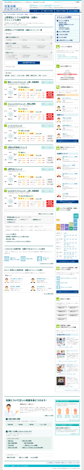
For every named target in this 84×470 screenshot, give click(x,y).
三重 (73, 246)
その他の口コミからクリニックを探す (67, 141)
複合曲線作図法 (26, 47)
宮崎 (65, 257)
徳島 (65, 254)
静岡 (68, 246)
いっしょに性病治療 (43, 57)
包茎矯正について (75, 433)
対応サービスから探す (66, 287)
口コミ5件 (38, 90)
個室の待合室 (26, 57)
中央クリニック (71, 377)
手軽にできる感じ (25, 130)
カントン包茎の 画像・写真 (75, 412)
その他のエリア (11, 222)
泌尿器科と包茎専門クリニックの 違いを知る (66, 25)
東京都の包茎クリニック (13, 217)
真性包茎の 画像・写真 (67, 412)
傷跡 (64, 106)
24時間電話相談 (26, 55)
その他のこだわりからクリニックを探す (67, 292)
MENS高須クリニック (72, 364)
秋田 (73, 235)
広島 (73, 252)
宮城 (70, 235)
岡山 (70, 252)
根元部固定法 (41, 47)
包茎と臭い (11, 441)
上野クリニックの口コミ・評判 (66, 347)
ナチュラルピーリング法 (13, 47)
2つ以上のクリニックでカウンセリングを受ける (18, 241)
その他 (8, 49)
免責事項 (13, 465)
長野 (65, 240)
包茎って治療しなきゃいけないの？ (20, 431)
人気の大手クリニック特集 (66, 40)
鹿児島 (68, 257)
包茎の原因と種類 (14, 419)
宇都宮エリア (61, 311)
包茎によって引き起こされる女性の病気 (32, 447)
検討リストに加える (47, 82)
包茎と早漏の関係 (12, 443)
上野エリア (73, 311)
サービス (44, 75)
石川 (70, 239)
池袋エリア (61, 315)
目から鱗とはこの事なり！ (16, 278)
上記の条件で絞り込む (28, 62)
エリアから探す (20, 14)
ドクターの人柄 (20, 75)
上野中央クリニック (15, 169)
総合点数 (7, 75)
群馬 (70, 242)
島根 (68, 252)
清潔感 (27, 75)
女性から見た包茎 (12, 447)
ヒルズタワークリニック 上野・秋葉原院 (23, 191)
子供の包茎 (11, 445)
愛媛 (70, 254)
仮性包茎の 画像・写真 (59, 412)
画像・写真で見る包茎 (74, 420)
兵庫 (73, 248)
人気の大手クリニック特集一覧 (72, 390)
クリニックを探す (11, 14)
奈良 (76, 248)
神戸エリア (61, 319)
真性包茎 (25, 40)
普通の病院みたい (25, 87)
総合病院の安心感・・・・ (43, 278)
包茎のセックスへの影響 (31, 445)
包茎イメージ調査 (23, 457)
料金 (40, 75)
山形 (76, 235)
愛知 (70, 246)
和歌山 (65, 250)
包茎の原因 (10, 424)
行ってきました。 (67, 98)
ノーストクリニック (15, 125)
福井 (73, 239)
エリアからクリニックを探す (67, 261)
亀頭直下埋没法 (42, 46)
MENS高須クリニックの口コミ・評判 (67, 373)
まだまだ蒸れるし (41, 286)
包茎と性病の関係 (28, 443)
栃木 (68, 242)
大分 (76, 256)
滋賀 (65, 248)
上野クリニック (71, 338)
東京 (65, 244)
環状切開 (9, 46)
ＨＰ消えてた (24, 109)
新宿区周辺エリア (11, 219)
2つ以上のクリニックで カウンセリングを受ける (64, 28)
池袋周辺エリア (37, 219)
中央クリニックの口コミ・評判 (66, 386)
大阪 (70, 248)
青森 (65, 235)
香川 (68, 254)
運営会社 (7, 465)
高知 (73, 254)
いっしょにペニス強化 (12, 58)
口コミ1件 (38, 133)
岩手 (68, 235)
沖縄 (71, 257)
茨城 (65, 242)
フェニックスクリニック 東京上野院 (21, 104)
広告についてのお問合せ (23, 465)
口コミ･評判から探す (48, 293)
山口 (76, 252)
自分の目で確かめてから (27, 196)
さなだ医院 (65, 193)
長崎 (70, 256)
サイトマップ (57, 1)
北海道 (65, 233)
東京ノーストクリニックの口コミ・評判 (67, 361)
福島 (65, 236)
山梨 (76, 239)
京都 (68, 248)
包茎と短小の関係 (26, 441)
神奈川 (68, 244)
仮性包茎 (9, 40)
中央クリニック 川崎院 (69, 165)
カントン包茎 (41, 40)
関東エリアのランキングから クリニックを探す (67, 201)
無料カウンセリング (43, 55)
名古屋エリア (73, 315)
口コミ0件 (38, 177)
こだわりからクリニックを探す (46, 263)
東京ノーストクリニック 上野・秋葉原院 (23, 82)
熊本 (73, 256)
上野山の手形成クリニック (17, 147)
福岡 (65, 256)
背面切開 (25, 46)
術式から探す (29, 258)
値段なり (23, 152)
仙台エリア (73, 307)
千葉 (76, 242)
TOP (5, 14)
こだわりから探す (63, 34)
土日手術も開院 (11, 57)
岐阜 (65, 246)
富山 (68, 239)
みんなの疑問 (34, 457)
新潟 (65, 239)
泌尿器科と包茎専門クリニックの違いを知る (17, 236)
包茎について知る (49, 415)
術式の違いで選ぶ (10, 239)
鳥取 (65, 252)
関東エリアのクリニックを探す (46, 213)
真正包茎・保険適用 (15, 286)
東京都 (26, 14)
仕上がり (13, 75)
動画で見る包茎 (11, 457)
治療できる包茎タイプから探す (69, 278)
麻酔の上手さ (34, 75)
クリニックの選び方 (11, 234)
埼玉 (73, 242)
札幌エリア (61, 307)
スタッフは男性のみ (12, 55)
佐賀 (68, 256)
